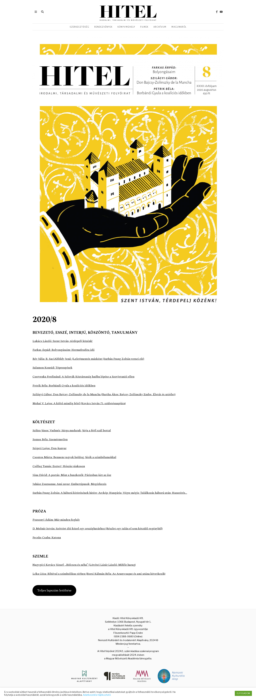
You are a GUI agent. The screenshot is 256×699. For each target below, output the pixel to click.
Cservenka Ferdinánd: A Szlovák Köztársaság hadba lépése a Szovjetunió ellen (84, 376)
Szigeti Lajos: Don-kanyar (49, 448)
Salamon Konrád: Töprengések (52, 367)
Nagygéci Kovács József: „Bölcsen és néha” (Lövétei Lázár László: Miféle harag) (84, 565)
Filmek (144, 27)
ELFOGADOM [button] (243, 693)
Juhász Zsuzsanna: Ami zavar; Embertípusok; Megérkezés (69, 484)
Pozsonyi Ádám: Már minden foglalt (56, 520)
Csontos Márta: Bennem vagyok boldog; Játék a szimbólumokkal (75, 457)
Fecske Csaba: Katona (46, 537)
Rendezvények (103, 27)
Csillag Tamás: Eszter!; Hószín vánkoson (58, 466)
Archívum (159, 27)
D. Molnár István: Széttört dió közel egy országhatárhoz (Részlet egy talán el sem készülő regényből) (98, 528)
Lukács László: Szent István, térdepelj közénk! (62, 341)
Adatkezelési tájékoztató (97, 694)
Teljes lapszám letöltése (54, 590)
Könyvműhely (126, 27)
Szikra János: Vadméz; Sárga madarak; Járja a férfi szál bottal (72, 430)
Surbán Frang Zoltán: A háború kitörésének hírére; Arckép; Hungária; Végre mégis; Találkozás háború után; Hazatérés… (111, 493)
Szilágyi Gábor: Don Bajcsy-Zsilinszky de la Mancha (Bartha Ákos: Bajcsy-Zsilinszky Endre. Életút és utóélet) (104, 394)
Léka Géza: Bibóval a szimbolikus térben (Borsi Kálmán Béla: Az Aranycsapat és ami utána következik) (100, 574)
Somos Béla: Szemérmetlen (50, 439)
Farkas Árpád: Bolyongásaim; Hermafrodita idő (63, 350)
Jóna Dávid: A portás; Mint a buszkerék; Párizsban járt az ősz (72, 475)
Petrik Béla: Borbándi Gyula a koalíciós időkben (64, 385)
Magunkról (178, 27)
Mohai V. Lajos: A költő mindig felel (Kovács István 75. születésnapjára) (79, 403)
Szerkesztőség (79, 27)
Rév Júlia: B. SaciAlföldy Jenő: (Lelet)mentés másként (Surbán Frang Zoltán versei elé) (88, 359)
